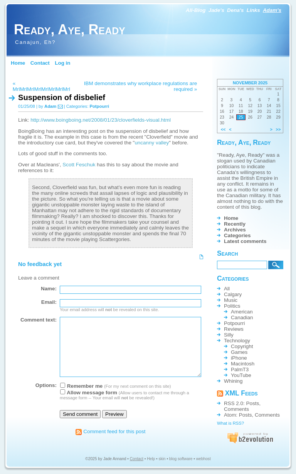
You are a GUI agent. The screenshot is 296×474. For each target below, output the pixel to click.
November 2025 (250, 82)
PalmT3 (240, 369)
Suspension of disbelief (61, 97)
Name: (49, 288)
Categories (237, 235)
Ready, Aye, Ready (69, 29)
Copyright (242, 346)
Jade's (216, 10)
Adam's (272, 10)
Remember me (81, 386)
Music (230, 300)
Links (253, 10)
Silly (229, 335)
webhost (203, 459)
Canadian (242, 317)
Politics (232, 306)
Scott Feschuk (78, 164)
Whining (233, 381)
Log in (62, 63)
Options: (46, 385)
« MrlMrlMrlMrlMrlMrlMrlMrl (41, 86)
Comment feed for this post (110, 431)
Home (18, 63)
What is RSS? (230, 423)
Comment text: (38, 320)
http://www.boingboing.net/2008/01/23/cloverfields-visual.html (100, 120)
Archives (235, 230)
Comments (236, 409)
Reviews (234, 329)
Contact (40, 63)
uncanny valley (152, 143)
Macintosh (242, 364)
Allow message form (88, 392)
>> (278, 129)
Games (239, 352)
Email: (49, 302)
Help (151, 459)
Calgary (233, 294)
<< (223, 129)
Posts (252, 403)
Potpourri (99, 106)
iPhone (239, 358)
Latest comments (245, 241)
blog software (181, 459)
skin (161, 459)
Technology (237, 340)
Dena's (235, 10)
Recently (235, 224)
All (227, 288)
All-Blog (196, 10)
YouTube (241, 375)
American (242, 312)
